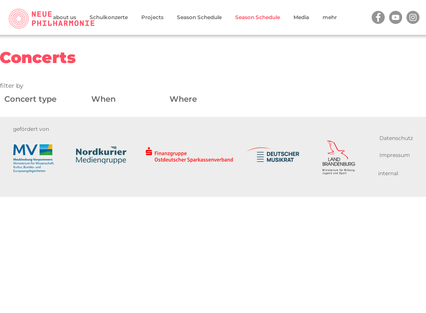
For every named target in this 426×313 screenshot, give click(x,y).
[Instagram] (412, 17)
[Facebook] (378, 17)
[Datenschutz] (396, 138)
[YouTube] (395, 17)
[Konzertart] (47, 99)
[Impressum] (394, 155)
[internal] (388, 173)
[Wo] (239, 99)
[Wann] (131, 99)
